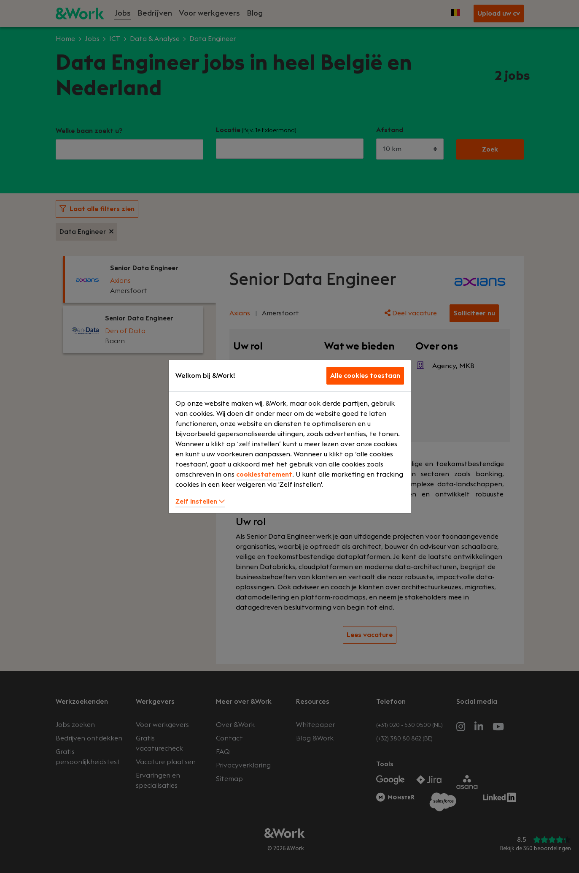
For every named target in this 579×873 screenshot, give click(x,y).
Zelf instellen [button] (200, 501)
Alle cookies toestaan (365, 375)
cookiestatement (264, 474)
